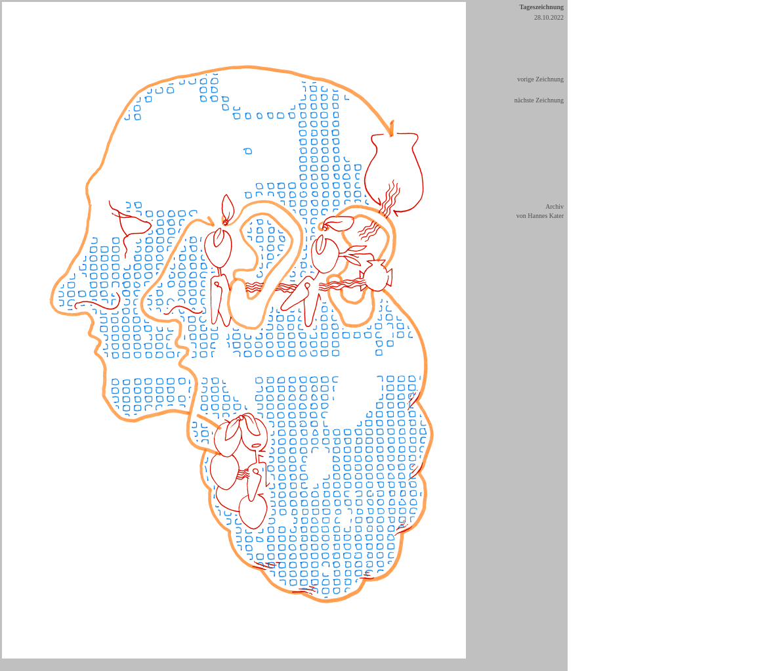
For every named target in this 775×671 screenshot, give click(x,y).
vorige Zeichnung (540, 79)
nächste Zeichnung (539, 100)
